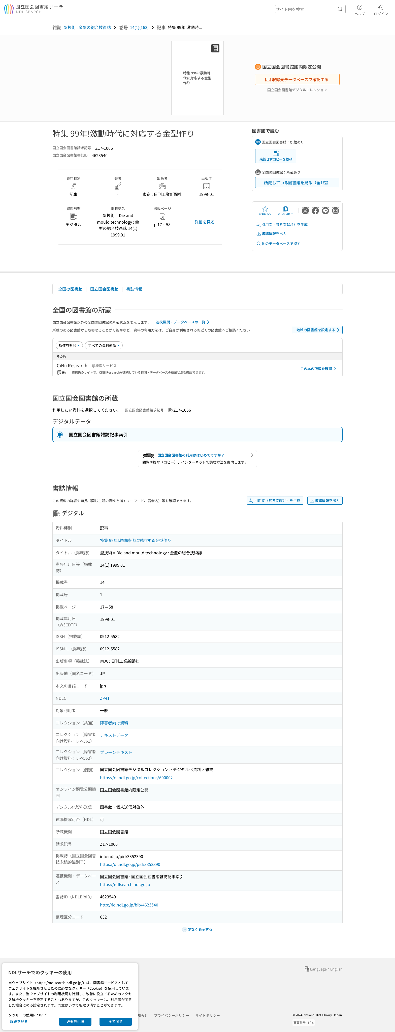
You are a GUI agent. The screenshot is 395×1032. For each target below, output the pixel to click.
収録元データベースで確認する (296, 79)
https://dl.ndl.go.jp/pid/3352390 (130, 864)
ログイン (381, 9)
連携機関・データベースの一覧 (183, 322)
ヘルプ (359, 9)
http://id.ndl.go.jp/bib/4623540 (129, 905)
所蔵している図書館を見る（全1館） (297, 182)
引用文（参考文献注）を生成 (282, 224)
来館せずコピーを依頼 (275, 156)
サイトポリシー (207, 1015)
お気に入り (265, 211)
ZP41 (105, 698)
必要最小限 (75, 1021)
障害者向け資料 (114, 723)
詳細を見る (204, 222)
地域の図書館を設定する (319, 330)
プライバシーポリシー (171, 1015)
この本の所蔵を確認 (319, 369)
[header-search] (310, 9)
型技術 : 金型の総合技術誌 (87, 27)
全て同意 (116, 1021)
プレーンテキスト (116, 752)
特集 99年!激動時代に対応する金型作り (135, 540)
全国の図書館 (70, 289)
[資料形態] (104, 345)
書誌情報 (134, 289)
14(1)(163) (139, 27)
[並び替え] (69, 345)
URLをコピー (285, 211)
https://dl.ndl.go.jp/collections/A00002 (136, 777)
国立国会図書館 (104, 289)
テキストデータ (114, 735)
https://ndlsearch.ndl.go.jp (125, 884)
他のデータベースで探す (278, 243)
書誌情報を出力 (271, 233)
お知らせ (141, 1015)
